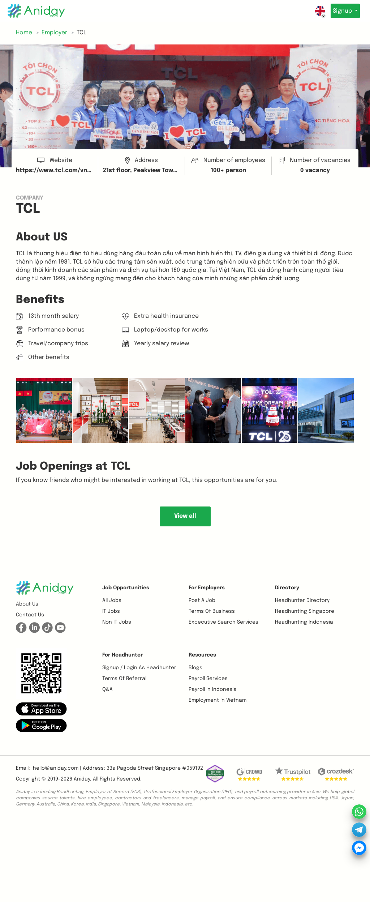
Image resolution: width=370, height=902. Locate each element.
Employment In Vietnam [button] (217, 700)
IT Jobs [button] (111, 611)
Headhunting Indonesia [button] (304, 622)
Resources (202, 655)
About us (27, 604)
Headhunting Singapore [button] (304, 611)
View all (185, 516)
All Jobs (111, 600)
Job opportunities (125, 587)
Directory (287, 587)
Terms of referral (124, 678)
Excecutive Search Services (223, 622)
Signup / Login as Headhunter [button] (139, 667)
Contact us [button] (30, 614)
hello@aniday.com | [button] (57, 768)
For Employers (207, 587)
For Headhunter (122, 655)
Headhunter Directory (302, 600)
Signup (340, 11)
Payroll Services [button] (208, 678)
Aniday (82, 779)
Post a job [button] (202, 600)
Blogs (195, 667)
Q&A (107, 689)
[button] (41, 708)
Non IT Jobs (116, 622)
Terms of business (212, 611)
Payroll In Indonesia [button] (213, 689)
